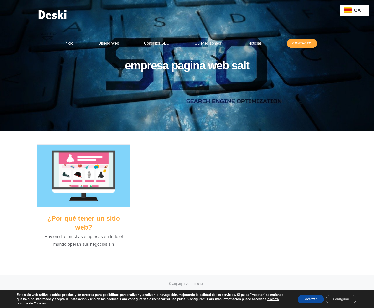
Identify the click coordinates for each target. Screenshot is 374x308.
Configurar (341, 299)
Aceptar (311, 299)
